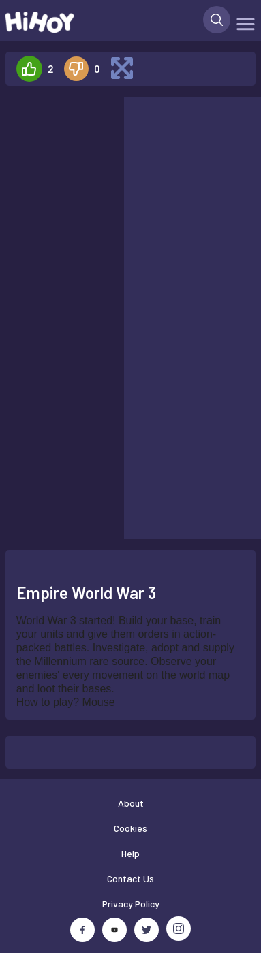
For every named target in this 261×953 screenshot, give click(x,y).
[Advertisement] (59, 139)
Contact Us (130, 878)
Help (130, 853)
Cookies (130, 828)
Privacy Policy (130, 903)
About (131, 803)
